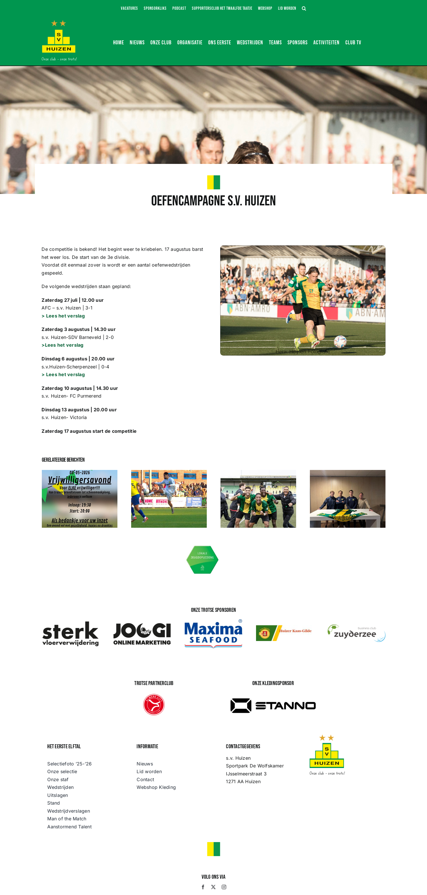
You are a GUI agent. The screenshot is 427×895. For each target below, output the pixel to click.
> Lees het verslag (63, 316)
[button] (304, 8)
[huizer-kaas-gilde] (285, 627)
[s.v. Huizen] (59, 22)
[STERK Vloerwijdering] (70, 623)
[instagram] (224, 887)
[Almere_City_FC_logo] (154, 696)
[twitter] (213, 887)
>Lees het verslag (62, 345)
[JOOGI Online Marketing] (142, 623)
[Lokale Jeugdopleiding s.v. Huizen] (203, 546)
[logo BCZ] (356, 627)
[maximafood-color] (214, 621)
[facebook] (203, 887)
